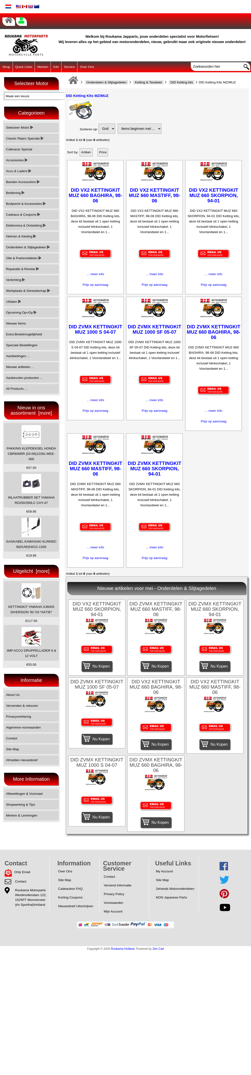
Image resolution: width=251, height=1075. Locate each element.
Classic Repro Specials (25, 138)
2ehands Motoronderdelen (175, 889)
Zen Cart (158, 948)
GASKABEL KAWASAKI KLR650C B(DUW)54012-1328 (31, 533)
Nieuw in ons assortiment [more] (31, 410)
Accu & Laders (18, 171)
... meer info (95, 274)
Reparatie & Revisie (22, 269)
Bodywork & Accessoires (26, 204)
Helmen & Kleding (21, 236)
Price (102, 152)
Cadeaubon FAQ (70, 889)
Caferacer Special (19, 149)
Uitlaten (13, 301)
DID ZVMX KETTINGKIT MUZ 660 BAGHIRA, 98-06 (213, 332)
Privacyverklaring (18, 716)
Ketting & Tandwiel (148, 82)
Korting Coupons (70, 897)
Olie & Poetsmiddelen (24, 258)
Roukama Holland (122, 948)
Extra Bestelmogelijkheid (24, 334)
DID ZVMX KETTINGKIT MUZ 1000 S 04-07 (95, 329)
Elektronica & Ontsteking (26, 225)
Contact (11, 738)
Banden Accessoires (23, 182)
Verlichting (15, 280)
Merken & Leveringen (21, 815)
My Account (164, 871)
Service (69, 67)
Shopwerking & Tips (20, 804)
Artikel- (86, 152)
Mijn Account (113, 911)
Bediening (15, 193)
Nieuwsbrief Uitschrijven (75, 906)
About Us (13, 695)
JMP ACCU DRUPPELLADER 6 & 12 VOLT (31, 642)
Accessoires (17, 160)
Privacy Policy (114, 894)
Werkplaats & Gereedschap (28, 291)
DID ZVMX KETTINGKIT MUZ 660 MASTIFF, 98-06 (95, 469)
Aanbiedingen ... (18, 356)
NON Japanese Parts (171, 897)
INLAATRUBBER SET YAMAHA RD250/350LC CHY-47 (31, 489)
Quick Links (23, 67)
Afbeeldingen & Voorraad (24, 793)
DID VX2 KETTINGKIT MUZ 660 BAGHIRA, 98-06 (95, 195)
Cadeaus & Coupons (23, 214)
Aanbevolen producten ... (24, 378)
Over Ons (87, 67)
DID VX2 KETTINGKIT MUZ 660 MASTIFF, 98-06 (154, 195)
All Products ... (16, 388)
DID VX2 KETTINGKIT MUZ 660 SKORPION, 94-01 (213, 195)
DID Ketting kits (181, 82)
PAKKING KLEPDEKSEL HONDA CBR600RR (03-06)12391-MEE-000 (31, 443)
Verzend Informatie (117, 885)
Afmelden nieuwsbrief (22, 760)
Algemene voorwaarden (23, 727)
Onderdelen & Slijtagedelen (106, 82)
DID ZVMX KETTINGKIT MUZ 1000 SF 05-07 (154, 329)
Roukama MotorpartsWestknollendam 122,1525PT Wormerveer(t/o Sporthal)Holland (30, 897)
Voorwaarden (113, 903)
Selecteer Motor (19, 127)
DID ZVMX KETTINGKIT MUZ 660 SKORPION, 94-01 (154, 469)
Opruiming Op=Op (21, 312)
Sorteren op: (89, 129)
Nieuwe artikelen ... (20, 367)
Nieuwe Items (16, 323)
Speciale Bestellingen (22, 345)
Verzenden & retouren (22, 705)
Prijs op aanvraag (95, 285)
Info (56, 67)
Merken (42, 67)
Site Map (12, 749)
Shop (6, 67)
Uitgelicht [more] (31, 571)
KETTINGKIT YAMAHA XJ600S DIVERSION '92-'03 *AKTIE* (31, 598)
